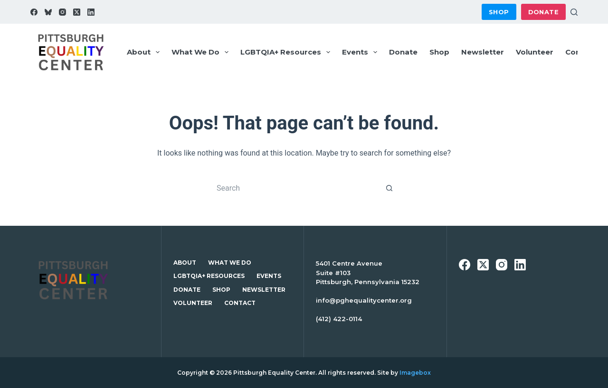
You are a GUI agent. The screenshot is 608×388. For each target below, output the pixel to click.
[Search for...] (294, 187)
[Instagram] (62, 12)
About (145, 52)
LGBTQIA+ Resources (287, 52)
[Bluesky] (48, 12)
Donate (543, 12)
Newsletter (482, 51)
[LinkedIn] (91, 12)
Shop (499, 12)
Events (361, 52)
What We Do (201, 52)
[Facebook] (34, 12)
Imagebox (415, 372)
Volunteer (534, 51)
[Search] (574, 12)
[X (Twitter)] (76, 12)
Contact (580, 51)
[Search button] (389, 187)
